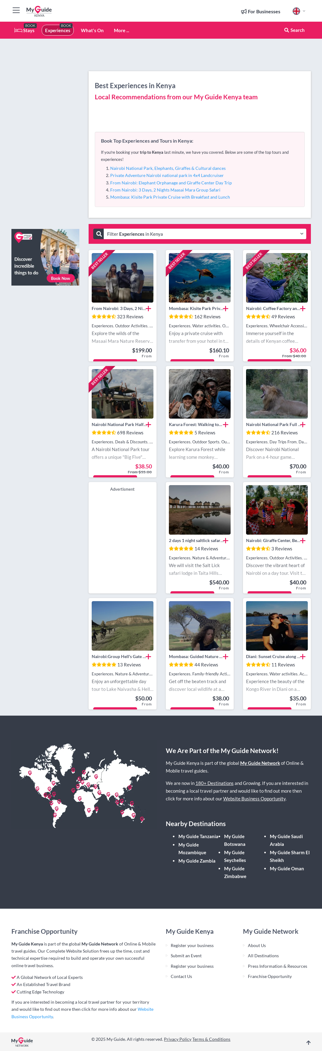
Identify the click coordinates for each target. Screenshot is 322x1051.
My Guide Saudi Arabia (286, 840)
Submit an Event (186, 955)
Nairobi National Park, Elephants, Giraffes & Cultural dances (168, 168)
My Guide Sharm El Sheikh (290, 856)
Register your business (192, 945)
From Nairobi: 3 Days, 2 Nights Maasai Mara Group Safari (165, 189)
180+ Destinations (214, 783)
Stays (25, 30)
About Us (257, 945)
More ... (121, 30)
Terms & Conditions (211, 1039)
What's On (92, 30)
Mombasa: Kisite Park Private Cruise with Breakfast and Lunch (170, 197)
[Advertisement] (45, 131)
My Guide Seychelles (235, 856)
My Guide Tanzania (198, 836)
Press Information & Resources (277, 966)
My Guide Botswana (234, 840)
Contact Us (181, 976)
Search (294, 30)
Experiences (57, 30)
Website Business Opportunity (254, 798)
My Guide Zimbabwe (235, 872)
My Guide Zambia (196, 861)
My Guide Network (260, 763)
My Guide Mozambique (192, 848)
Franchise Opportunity (270, 976)
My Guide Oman (287, 868)
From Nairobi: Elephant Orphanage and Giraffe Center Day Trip (171, 182)
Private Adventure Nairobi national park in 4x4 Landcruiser (167, 175)
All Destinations (263, 955)
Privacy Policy (177, 1039)
